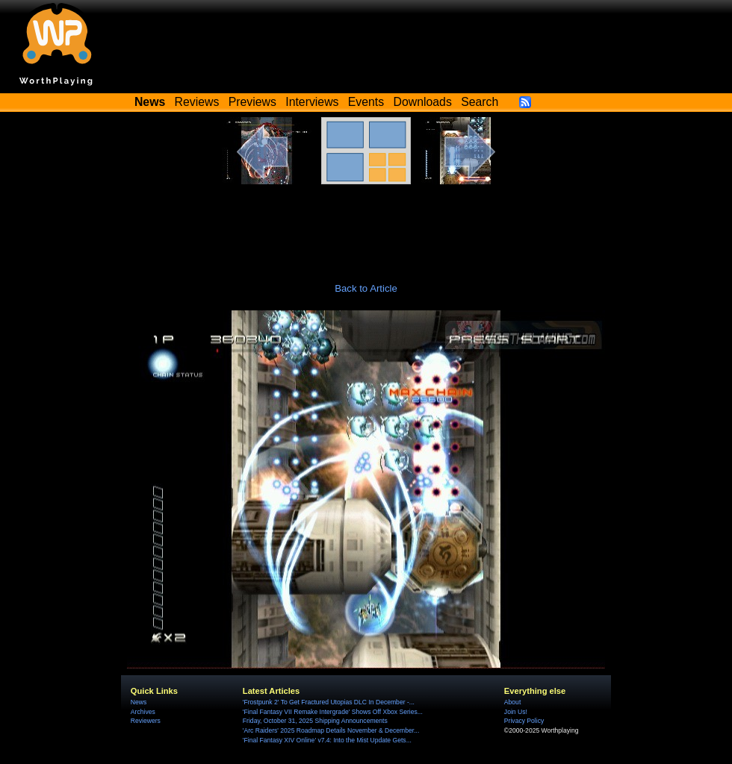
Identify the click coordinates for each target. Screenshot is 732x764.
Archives (143, 712)
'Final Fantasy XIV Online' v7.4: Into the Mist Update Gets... (327, 740)
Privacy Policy (524, 720)
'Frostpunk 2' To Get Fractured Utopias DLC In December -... (329, 702)
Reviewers (146, 720)
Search (479, 102)
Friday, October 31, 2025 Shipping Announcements (315, 720)
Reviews (197, 102)
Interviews (311, 102)
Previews (252, 102)
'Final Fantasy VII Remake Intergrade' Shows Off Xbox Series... (333, 712)
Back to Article (366, 288)
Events (366, 102)
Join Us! (515, 712)
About (512, 702)
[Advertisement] (366, 225)
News (138, 702)
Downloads (423, 102)
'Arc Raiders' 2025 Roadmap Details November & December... (331, 730)
